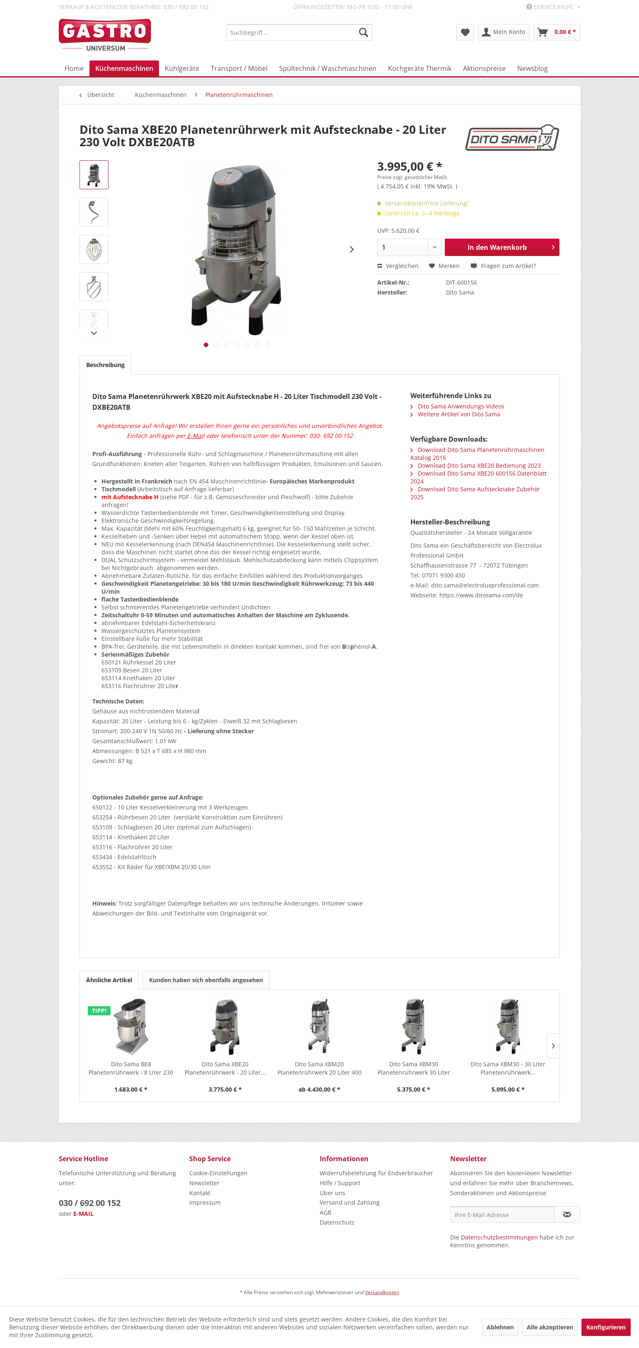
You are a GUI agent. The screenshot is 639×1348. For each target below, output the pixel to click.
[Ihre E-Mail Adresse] (502, 1214)
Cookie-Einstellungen (218, 1173)
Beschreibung (105, 365)
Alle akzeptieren (550, 1327)
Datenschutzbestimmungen (499, 1237)
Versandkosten (382, 1292)
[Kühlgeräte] (182, 68)
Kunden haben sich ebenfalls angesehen (206, 980)
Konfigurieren (606, 1327)
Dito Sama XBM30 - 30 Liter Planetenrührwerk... (507, 1068)
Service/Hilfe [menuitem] (550, 7)
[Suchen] (363, 32)
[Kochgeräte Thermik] (419, 68)
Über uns (332, 1193)
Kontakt (199, 1193)
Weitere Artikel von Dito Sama (455, 414)
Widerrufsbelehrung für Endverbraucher (376, 1173)
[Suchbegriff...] (299, 32)
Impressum (205, 1202)
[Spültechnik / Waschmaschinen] (327, 68)
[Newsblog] (532, 68)
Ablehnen (500, 1327)
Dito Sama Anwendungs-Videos (457, 406)
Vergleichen (398, 266)
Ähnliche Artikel (109, 980)
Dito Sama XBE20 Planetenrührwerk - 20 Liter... (225, 1068)
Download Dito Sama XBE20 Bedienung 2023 (475, 465)
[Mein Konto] (504, 32)
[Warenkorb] (557, 32)
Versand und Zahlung (350, 1202)
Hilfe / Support (340, 1183)
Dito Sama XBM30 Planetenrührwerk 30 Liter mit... (414, 1068)
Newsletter (204, 1183)
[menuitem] (299, 32)
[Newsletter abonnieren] (567, 1214)
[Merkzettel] (465, 32)
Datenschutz (337, 1222)
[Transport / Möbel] (239, 68)
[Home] (74, 68)
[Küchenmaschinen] (124, 68)
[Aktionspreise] (484, 68)
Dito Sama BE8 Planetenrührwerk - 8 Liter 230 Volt (131, 1068)
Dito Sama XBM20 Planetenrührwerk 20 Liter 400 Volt (319, 1068)
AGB (325, 1212)
